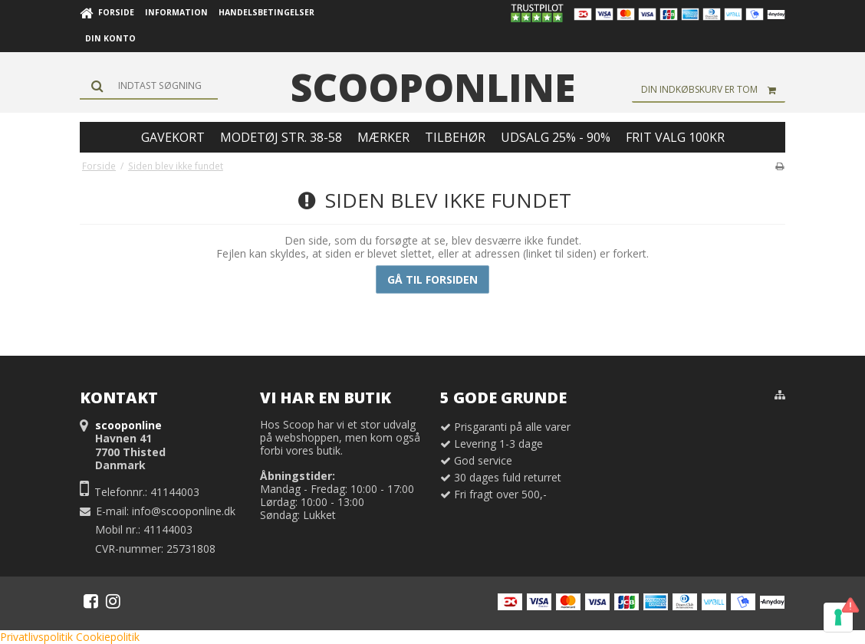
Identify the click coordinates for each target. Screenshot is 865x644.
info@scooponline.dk (183, 511)
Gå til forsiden (432, 279)
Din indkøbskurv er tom (713, 89)
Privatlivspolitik (36, 636)
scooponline (433, 87)
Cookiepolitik (108, 636)
